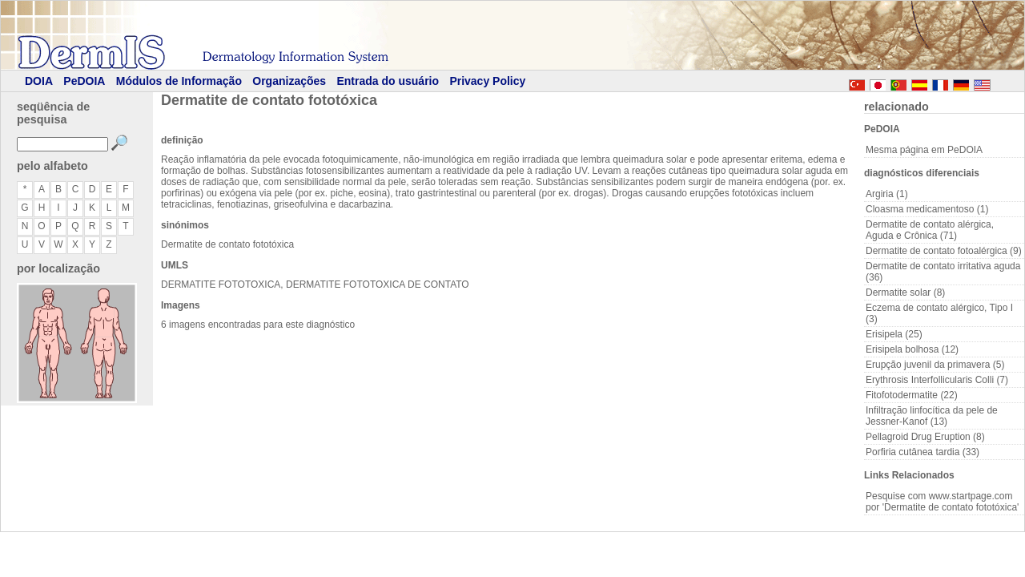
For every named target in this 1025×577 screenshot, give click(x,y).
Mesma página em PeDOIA (924, 149)
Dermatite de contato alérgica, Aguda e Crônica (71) (930, 230)
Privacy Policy (487, 81)
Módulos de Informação (179, 81)
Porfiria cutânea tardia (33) (922, 452)
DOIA (39, 81)
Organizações (289, 81)
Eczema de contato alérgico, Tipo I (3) (939, 313)
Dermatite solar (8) (905, 292)
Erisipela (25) (894, 334)
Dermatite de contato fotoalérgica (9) (944, 250)
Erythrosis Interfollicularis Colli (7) (937, 379)
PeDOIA (84, 81)
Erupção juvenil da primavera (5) (935, 364)
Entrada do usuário (387, 81)
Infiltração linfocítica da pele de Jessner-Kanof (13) (932, 416)
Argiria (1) (887, 194)
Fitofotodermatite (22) (912, 395)
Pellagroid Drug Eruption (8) (925, 436)
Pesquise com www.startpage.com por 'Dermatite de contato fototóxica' (942, 501)
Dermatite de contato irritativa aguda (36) (943, 271)
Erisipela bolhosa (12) (912, 349)
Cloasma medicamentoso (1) (927, 209)
